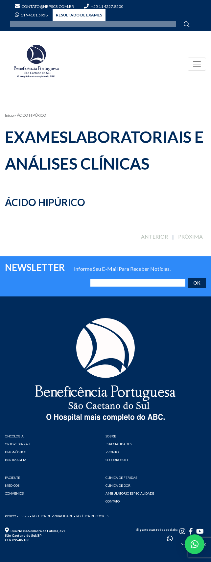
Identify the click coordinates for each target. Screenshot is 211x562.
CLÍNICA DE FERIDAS (121, 478)
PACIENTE (12, 478)
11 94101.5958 (31, 14)
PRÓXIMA (190, 236)
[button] (194, 544)
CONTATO (113, 501)
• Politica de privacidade (51, 516)
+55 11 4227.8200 (103, 6)
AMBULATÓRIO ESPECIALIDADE (130, 493)
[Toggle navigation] (197, 64)
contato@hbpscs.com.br (44, 6)
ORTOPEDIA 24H (17, 444)
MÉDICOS (12, 485)
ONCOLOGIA (14, 436)
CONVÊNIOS (14, 493)
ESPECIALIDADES (118, 444)
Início (9, 115)
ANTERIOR (154, 236)
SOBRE (111, 436)
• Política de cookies (91, 516)
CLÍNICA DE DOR (118, 485)
